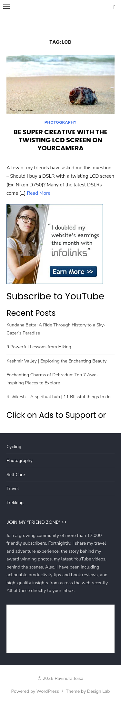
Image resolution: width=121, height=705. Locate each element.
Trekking (15, 503)
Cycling (13, 447)
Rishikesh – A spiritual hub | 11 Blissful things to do (58, 397)
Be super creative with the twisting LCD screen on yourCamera (60, 140)
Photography (60, 122)
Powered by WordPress (35, 691)
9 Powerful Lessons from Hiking (38, 347)
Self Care (15, 475)
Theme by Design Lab (88, 691)
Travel (12, 488)
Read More (38, 193)
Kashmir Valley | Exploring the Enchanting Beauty (56, 361)
